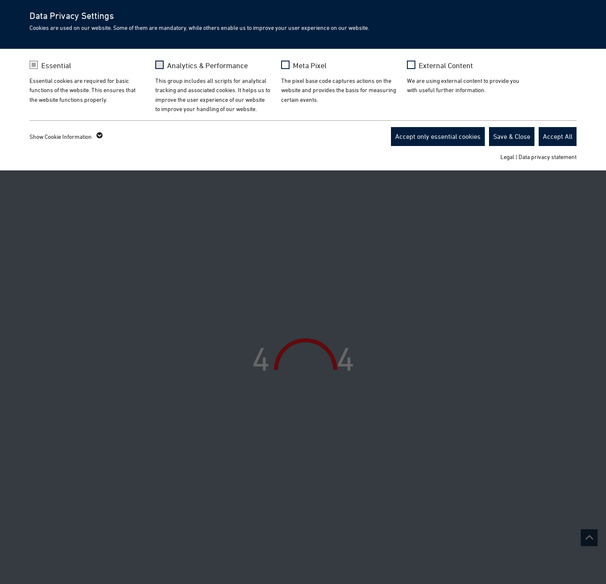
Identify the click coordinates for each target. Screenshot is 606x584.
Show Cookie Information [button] (65, 136)
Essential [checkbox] (56, 65)
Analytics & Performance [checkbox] (207, 65)
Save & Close (511, 136)
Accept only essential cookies (438, 136)
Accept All (557, 136)
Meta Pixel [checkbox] (310, 65)
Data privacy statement (547, 156)
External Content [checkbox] (446, 65)
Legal (507, 156)
